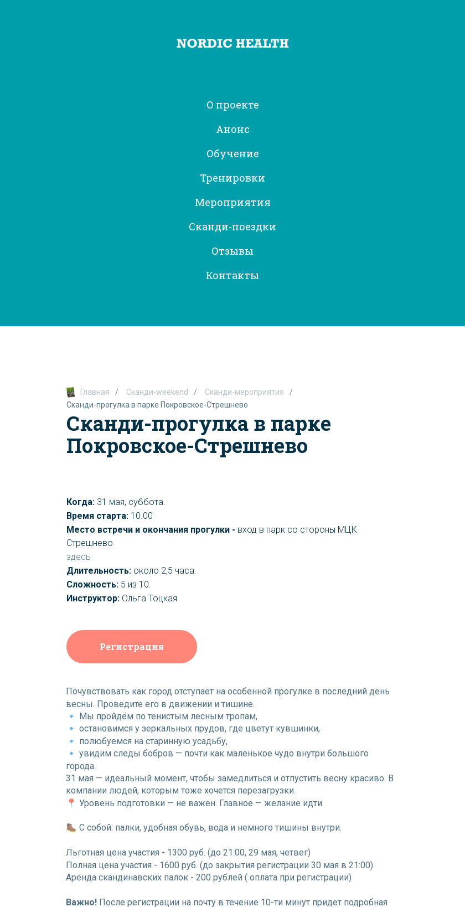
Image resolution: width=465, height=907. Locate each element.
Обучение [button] (232, 153)
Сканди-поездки (232, 226)
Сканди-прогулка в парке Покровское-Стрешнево (157, 404)
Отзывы (232, 250)
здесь (78, 557)
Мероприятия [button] (233, 202)
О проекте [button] (232, 104)
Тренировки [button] (232, 177)
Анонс (233, 129)
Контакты (232, 275)
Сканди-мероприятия (244, 392)
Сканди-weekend (157, 392)
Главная (88, 392)
